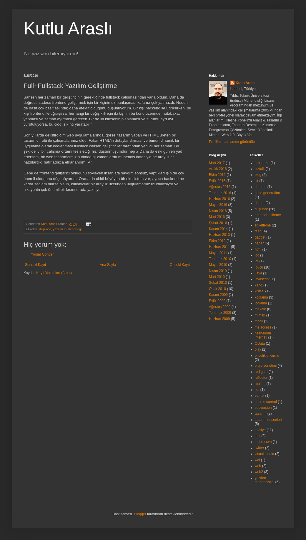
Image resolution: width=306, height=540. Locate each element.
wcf (257, 460)
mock (259, 321)
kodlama (261, 297)
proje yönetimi (266, 366)
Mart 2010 (217, 277)
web (258, 466)
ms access (263, 327)
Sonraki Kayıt (35, 265)
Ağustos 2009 (219, 307)
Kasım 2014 (218, 229)
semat (260, 396)
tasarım (261, 413)
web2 (259, 472)
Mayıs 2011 (218, 253)
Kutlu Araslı (68, 28)
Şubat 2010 (218, 283)
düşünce (45, 229)
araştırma (262, 163)
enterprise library (268, 215)
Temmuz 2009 (220, 313)
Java (258, 273)
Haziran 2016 (219, 199)
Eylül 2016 (217, 181)
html (258, 249)
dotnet (260, 203)
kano (258, 285)
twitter (259, 448)
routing (260, 384)
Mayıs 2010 (218, 265)
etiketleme (263, 225)
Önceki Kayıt (180, 265)
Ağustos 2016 (219, 187)
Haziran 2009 (219, 319)
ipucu (259, 267)
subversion (263, 408)
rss (257, 390)
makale (260, 309)
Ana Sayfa (108, 265)
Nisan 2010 (218, 271)
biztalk (260, 169)
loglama (261, 303)
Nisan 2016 (218, 211)
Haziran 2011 (219, 247)
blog (258, 175)
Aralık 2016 (218, 169)
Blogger (140, 514)
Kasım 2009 (218, 295)
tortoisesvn (263, 442)
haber (259, 243)
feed (258, 231)
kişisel (260, 291)
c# (257, 181)
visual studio (264, 454)
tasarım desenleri (268, 420)
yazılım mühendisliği (67, 229)
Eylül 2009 (217, 301)
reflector (261, 378)
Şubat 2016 (218, 223)
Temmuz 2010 (220, 259)
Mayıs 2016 (218, 205)
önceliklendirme (267, 356)
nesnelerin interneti (263, 335)
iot (257, 261)
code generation (267, 193)
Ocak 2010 (217, 289)
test (257, 436)
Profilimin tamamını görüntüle (232, 142)
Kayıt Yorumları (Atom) (54, 273)
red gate (261, 372)
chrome (261, 187)
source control (266, 402)
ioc (257, 255)
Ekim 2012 (217, 241)
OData (260, 343)
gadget (260, 237)
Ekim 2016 (217, 175)
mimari (260, 315)
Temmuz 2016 (220, 193)
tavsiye (260, 430)
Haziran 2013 (219, 235)
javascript (262, 279)
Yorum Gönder (42, 254)
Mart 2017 (217, 163)
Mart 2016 (217, 217)
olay (258, 349)
